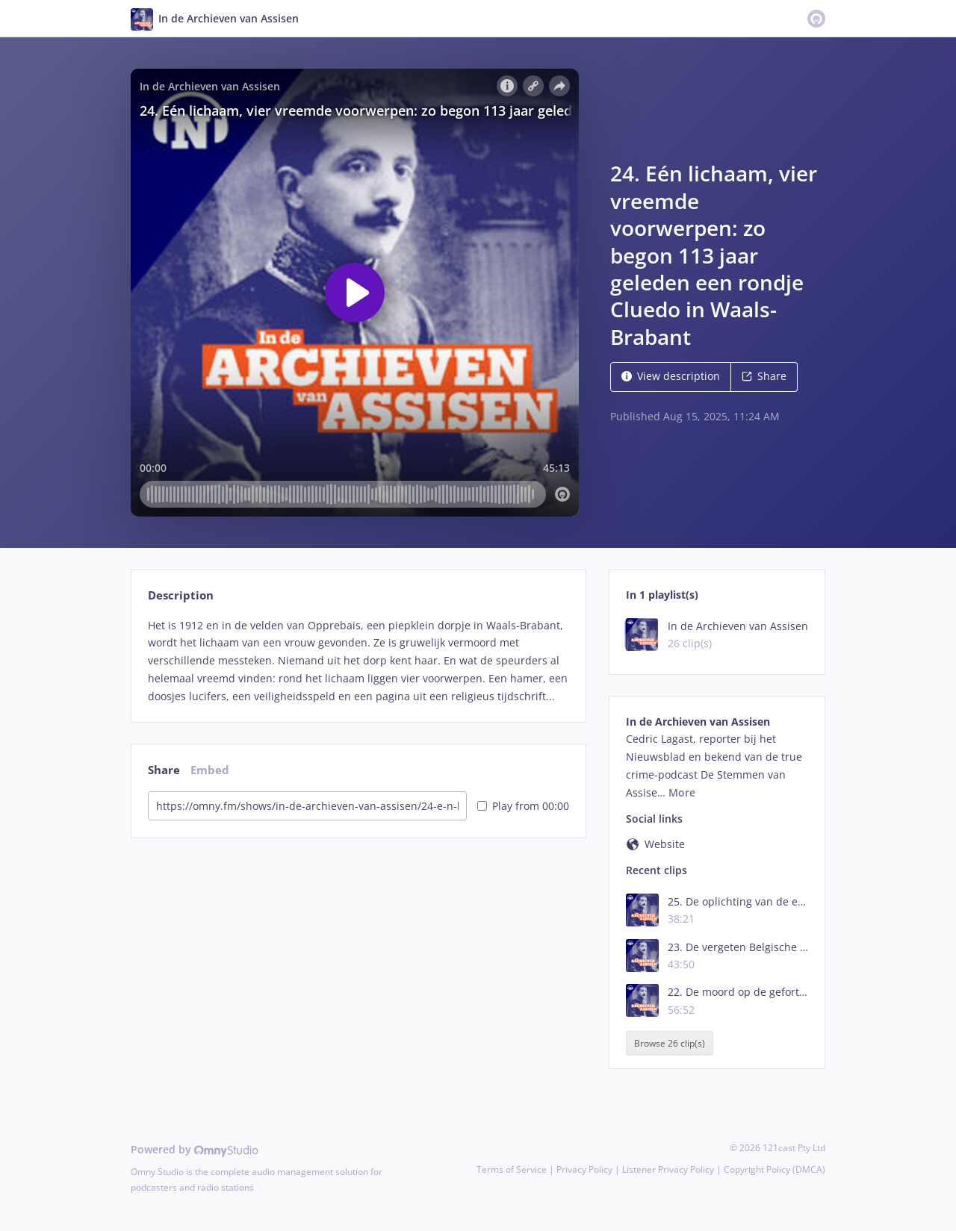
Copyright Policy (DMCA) (774, 1169)
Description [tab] (181, 595)
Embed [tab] (209, 770)
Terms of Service (512, 1169)
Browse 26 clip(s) (669, 1043)
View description (670, 376)
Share (764, 376)
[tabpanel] (358, 661)
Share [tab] (164, 770)
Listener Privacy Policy (668, 1169)
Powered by (194, 1149)
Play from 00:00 (523, 806)
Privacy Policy (584, 1169)
